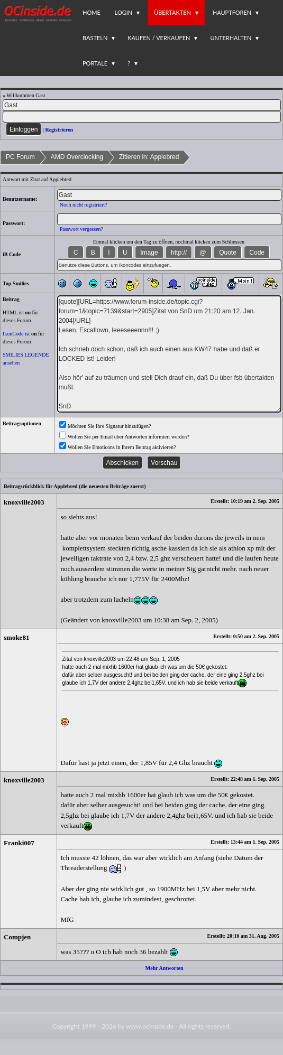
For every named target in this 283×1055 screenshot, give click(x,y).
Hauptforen (232, 12)
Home (92, 12)
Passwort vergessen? (81, 229)
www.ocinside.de (150, 1026)
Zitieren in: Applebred (149, 157)
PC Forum (20, 157)
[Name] (142, 105)
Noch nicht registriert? (83, 205)
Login (124, 12)
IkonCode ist (16, 334)
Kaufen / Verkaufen (158, 37)
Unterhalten (230, 37)
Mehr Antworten (164, 968)
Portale (95, 63)
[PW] (142, 117)
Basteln (95, 37)
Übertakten (172, 12)
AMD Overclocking (77, 157)
